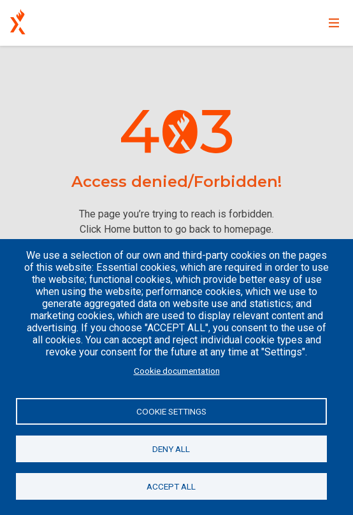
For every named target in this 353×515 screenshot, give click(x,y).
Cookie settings (171, 411)
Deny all (171, 449)
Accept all (171, 486)
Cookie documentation (177, 371)
